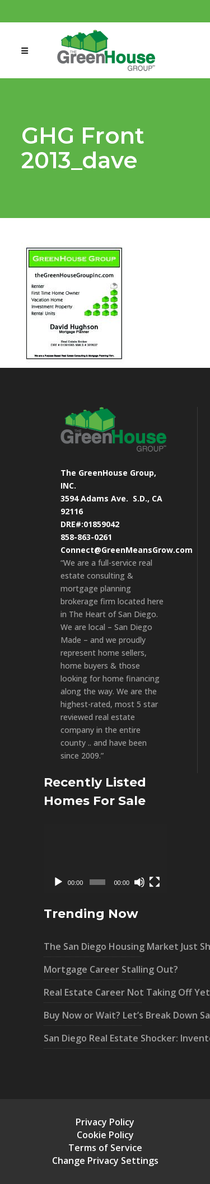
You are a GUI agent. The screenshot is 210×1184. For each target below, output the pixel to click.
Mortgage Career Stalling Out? (93, 969)
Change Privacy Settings (105, 1160)
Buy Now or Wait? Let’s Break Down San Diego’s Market (93, 1015)
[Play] (58, 882)
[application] (105, 858)
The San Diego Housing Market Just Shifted (93, 946)
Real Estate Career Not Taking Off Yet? (93, 992)
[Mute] (139, 882)
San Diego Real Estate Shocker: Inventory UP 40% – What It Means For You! (93, 1038)
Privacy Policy (105, 1122)
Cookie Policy (105, 1135)
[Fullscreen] (154, 882)
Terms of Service (105, 1148)
